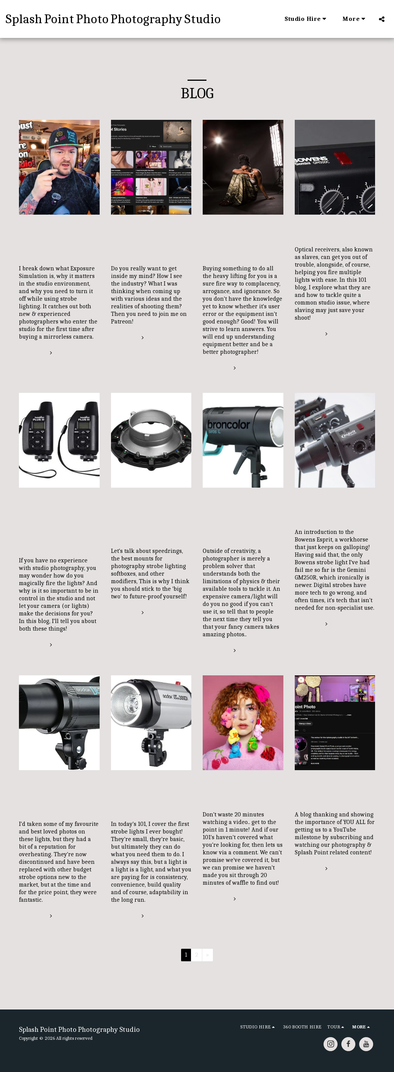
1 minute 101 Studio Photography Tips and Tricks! (242, 793)
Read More (36, 353)
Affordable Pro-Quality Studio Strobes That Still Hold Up (335, 511)
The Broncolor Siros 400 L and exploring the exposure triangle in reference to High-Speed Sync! (242, 520)
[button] (306, 19)
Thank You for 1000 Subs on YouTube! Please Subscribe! (329, 793)
